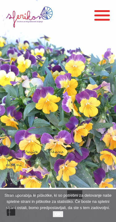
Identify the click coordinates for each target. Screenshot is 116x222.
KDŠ (22, 179)
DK (27, 166)
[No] (108, 206)
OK (58, 214)
